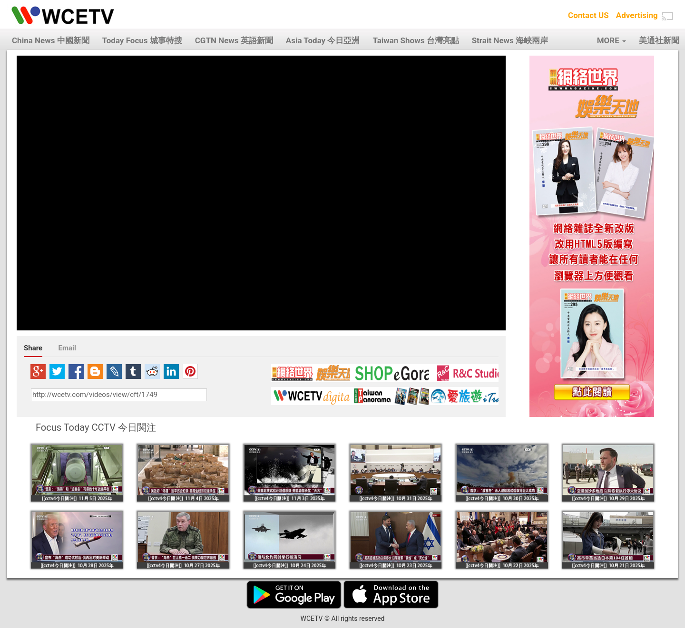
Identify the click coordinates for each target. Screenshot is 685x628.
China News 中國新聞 (50, 40)
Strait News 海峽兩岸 (510, 40)
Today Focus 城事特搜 (142, 40)
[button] (667, 16)
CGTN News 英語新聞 (234, 40)
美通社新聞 (659, 40)
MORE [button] (611, 40)
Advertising (637, 15)
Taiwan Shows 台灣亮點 (415, 40)
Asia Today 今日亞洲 (323, 40)
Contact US (588, 15)
